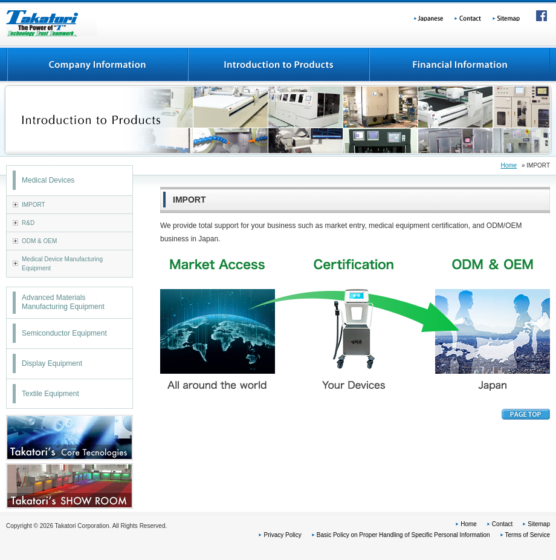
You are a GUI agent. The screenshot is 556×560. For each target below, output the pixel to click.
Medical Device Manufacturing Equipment (62, 264)
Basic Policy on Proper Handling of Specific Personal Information (403, 535)
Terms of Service (527, 535)
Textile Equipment (50, 393)
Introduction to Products (278, 64)
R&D (28, 223)
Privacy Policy (282, 535)
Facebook (540, 16)
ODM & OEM (39, 241)
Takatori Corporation (51, 23)
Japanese (430, 16)
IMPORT (33, 204)
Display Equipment (52, 363)
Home (508, 165)
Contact (470, 16)
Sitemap (512, 16)
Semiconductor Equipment (64, 333)
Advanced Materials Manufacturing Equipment (63, 302)
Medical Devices (48, 180)
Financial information (459, 64)
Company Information (96, 64)
